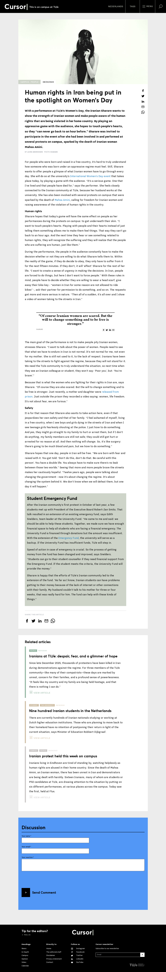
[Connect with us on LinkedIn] (77, 959)
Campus (25, 955)
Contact (49, 962)
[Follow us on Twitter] (77, 955)
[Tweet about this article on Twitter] (143, 96)
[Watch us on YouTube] (77, 962)
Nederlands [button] (115, 6)
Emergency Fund (68, 538)
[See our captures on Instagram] (78, 948)
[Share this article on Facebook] (143, 90)
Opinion (25, 959)
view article (41, 692)
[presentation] (42, 878)
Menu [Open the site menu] (147, 6)
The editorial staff (53, 952)
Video (24, 962)
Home (48, 948)
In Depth (25, 952)
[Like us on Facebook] (78, 952)
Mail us (27, 935)
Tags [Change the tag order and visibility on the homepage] (132, 6)
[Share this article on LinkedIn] (143, 101)
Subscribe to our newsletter (107, 948)
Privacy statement (54, 959)
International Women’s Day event (90, 176)
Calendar (25, 966)
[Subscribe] (142, 955)
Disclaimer (50, 955)
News (24, 948)
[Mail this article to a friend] (143, 107)
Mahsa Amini (62, 199)
